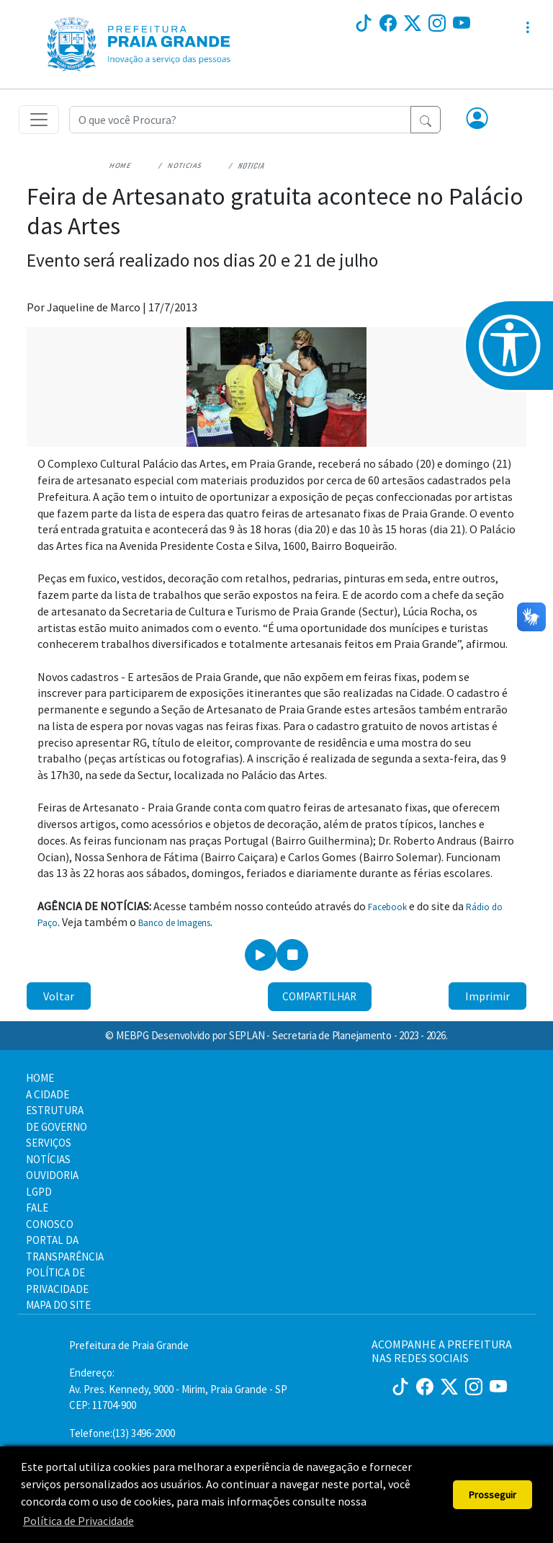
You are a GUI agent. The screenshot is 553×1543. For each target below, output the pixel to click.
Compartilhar (319, 996)
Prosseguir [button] (492, 1494)
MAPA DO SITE (58, 1305)
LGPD (39, 1192)
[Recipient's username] (240, 119)
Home (120, 165)
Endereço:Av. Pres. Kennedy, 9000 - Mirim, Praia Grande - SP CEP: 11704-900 (178, 1389)
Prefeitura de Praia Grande (129, 1345)
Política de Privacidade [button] (78, 1520)
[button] (477, 119)
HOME (40, 1078)
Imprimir (487, 996)
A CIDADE (47, 1094)
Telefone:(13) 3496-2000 (122, 1433)
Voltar (58, 996)
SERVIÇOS (48, 1143)
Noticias (185, 165)
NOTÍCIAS (48, 1159)
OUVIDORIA (52, 1175)
